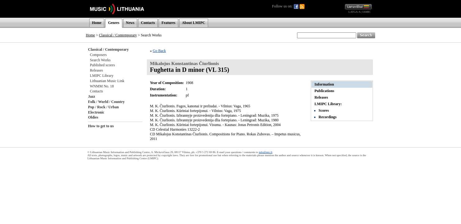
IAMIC (366, 11)
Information (324, 84)
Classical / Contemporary (118, 35)
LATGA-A (354, 11)
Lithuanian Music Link (107, 81)
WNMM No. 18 (102, 86)
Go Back (159, 51)
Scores (324, 110)
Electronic (96, 112)
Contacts (148, 23)
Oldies (93, 117)
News (130, 23)
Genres (113, 23)
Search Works (100, 60)
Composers (98, 55)
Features (168, 23)
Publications (324, 91)
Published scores (102, 65)
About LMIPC (193, 23)
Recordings (328, 117)
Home (97, 23)
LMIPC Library (102, 75)
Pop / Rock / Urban (103, 107)
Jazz (91, 96)
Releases (96, 70)
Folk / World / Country (106, 102)
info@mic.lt (265, 152)
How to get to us (101, 126)
